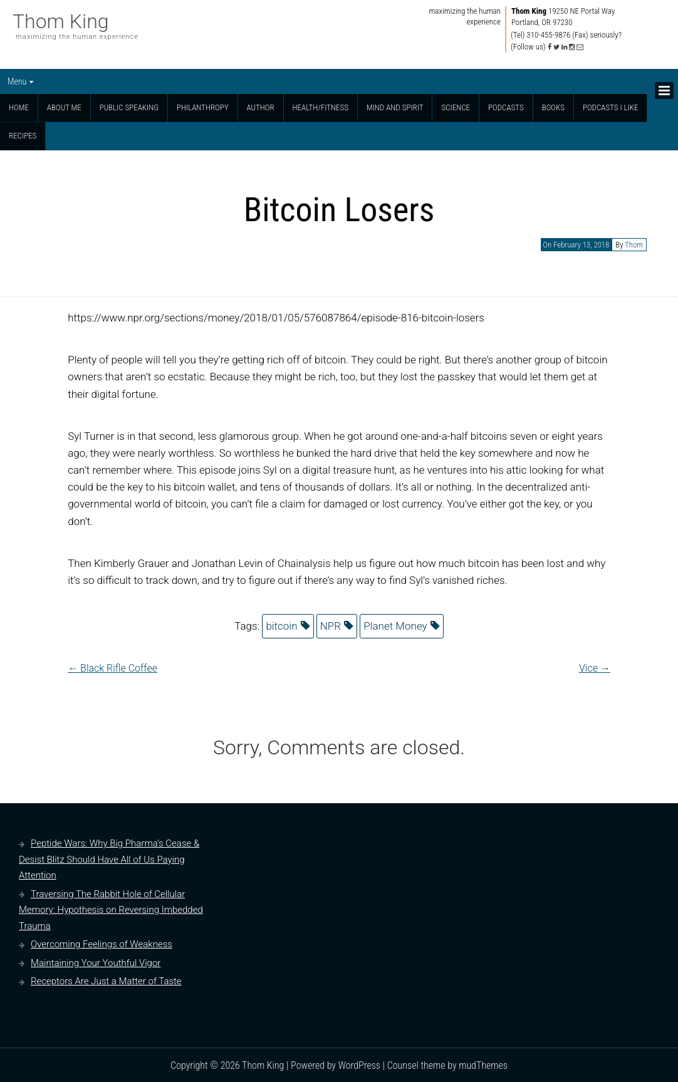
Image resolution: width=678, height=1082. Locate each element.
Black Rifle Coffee (112, 668)
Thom (634, 244)
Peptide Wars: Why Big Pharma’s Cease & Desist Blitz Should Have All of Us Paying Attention (109, 859)
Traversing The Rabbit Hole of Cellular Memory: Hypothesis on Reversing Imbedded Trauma (111, 910)
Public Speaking (129, 107)
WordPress (359, 1065)
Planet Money (395, 626)
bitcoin (281, 626)
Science (455, 107)
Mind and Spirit (395, 107)
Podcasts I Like (611, 107)
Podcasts (506, 107)
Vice (594, 668)
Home (19, 107)
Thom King (61, 21)
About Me (64, 107)
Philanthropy (203, 107)
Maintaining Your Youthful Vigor (95, 963)
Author (260, 107)
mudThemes (483, 1065)
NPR (330, 626)
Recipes (22, 135)
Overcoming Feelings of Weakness (101, 944)
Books (553, 107)
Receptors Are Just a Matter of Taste (106, 981)
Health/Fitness (320, 107)
